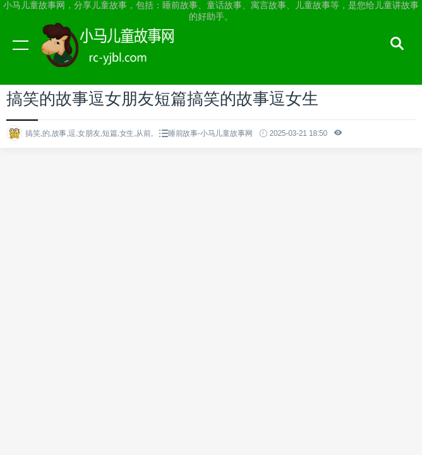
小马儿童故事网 (120, 57)
